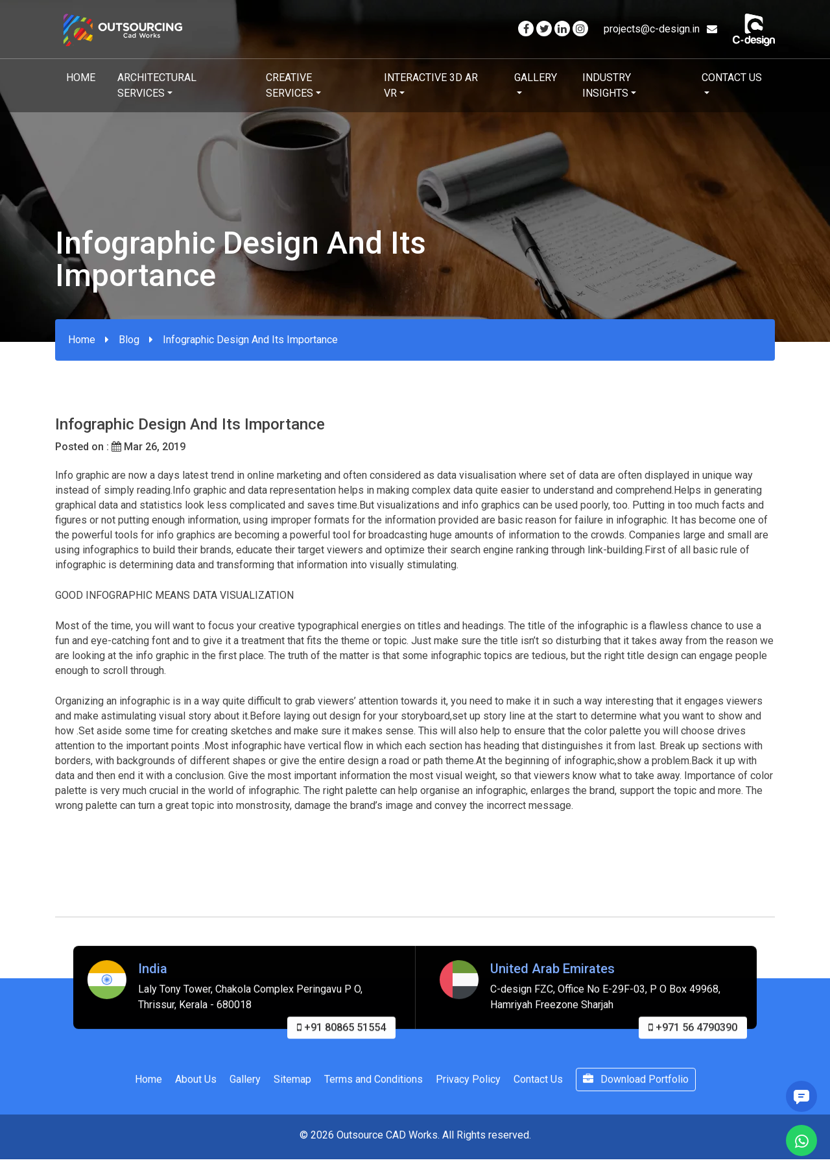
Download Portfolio (636, 1095)
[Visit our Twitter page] (544, 29)
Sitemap (292, 1095)
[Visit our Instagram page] (580, 29)
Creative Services (289, 85)
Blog (129, 339)
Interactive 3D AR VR (431, 85)
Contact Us (732, 77)
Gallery (535, 77)
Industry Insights (606, 85)
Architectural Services (156, 85)
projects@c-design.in (660, 29)
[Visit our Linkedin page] (562, 29)
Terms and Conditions (373, 1095)
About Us (196, 1095)
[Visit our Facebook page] (526, 29)
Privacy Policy (468, 1095)
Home (80, 77)
